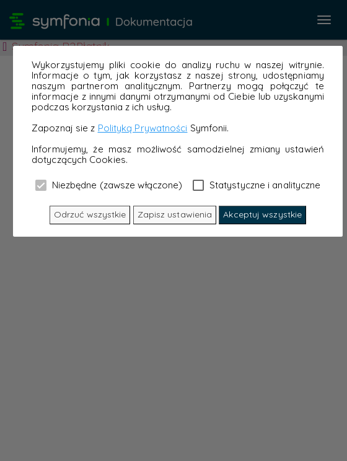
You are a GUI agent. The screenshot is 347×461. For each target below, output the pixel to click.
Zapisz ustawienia (175, 214)
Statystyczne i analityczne (257, 184)
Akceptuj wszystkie (262, 214)
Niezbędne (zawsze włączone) (109, 184)
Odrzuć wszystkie (90, 214)
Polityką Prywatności (143, 128)
